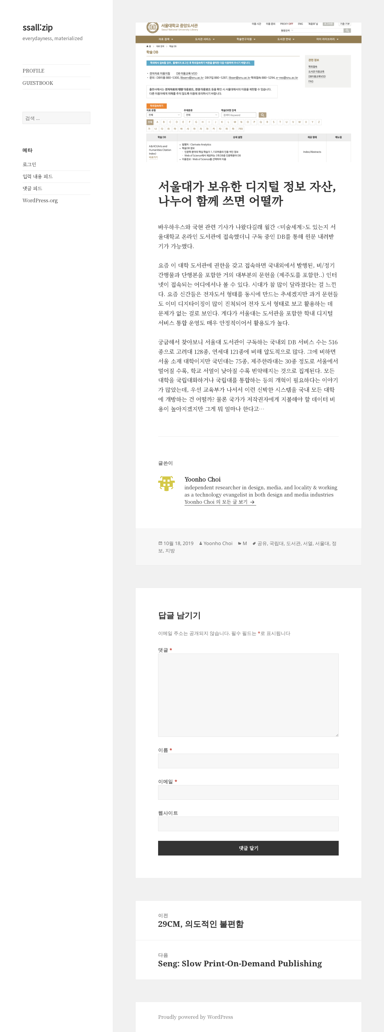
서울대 (322, 543)
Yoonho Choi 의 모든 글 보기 (216, 501)
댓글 (165, 650)
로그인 (29, 164)
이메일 (167, 781)
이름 (165, 750)
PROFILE (33, 70)
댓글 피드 (32, 188)
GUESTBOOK (37, 82)
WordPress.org (40, 200)
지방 (170, 550)
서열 (308, 543)
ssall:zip (37, 27)
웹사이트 (168, 813)
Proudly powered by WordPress (195, 1016)
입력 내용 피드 (37, 176)
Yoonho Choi (218, 543)
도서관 (293, 543)
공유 (262, 543)
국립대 (276, 543)
